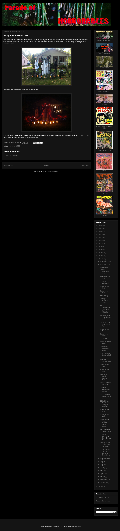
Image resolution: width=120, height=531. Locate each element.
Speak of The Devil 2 (104, 410)
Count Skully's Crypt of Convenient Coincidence (105, 452)
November (104, 264)
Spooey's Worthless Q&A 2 (104, 300)
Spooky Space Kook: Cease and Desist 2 (105, 444)
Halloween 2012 (14, 146)
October (103, 267)
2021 (100, 232)
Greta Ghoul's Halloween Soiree (104, 348)
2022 (100, 229)
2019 (100, 238)
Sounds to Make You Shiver (105, 384)
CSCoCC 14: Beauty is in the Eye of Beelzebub (105, 403)
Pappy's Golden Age (103, 501)
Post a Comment (12, 155)
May (102, 471)
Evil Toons (103, 339)
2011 (100, 486)
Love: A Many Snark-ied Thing (104, 127)
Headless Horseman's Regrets (105, 389)
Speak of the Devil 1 (104, 415)
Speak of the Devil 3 (104, 370)
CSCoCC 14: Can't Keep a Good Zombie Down (105, 437)
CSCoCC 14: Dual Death (104, 282)
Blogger (78, 526)
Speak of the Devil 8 (104, 287)
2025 (100, 226)
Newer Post (8, 165)
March (102, 476)
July (102, 465)
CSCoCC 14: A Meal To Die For (105, 324)
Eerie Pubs (104, 193)
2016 (100, 247)
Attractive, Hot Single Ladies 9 (105, 317)
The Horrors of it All (102, 497)
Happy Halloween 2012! (104, 271)
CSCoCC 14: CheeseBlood (105, 361)
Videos (104, 104)
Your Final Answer (104, 53)
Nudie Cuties (104, 68)
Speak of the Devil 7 (104, 292)
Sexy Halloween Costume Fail (105, 430)
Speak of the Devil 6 (104, 330)
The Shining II (104, 296)
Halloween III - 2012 (105, 277)
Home (46, 165)
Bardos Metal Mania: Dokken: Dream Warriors (104, 422)
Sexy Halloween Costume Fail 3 (105, 355)
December (104, 261)
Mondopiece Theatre (104, 40)
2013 (100, 255)
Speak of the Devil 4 (104, 365)
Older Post (85, 165)
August (102, 462)
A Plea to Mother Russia (105, 342)
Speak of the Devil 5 (104, 335)
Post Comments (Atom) (51, 171)
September (104, 459)
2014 (100, 253)
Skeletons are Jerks (104, 150)
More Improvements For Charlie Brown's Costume (105, 309)
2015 (100, 250)
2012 (100, 259)
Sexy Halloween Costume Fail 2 (105, 396)
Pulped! (104, 216)
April (102, 474)
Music (104, 171)
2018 (100, 241)
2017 (100, 244)
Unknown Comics (104, 91)
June (102, 468)
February (103, 480)
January (103, 483)
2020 (100, 235)
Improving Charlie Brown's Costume (104, 377)
